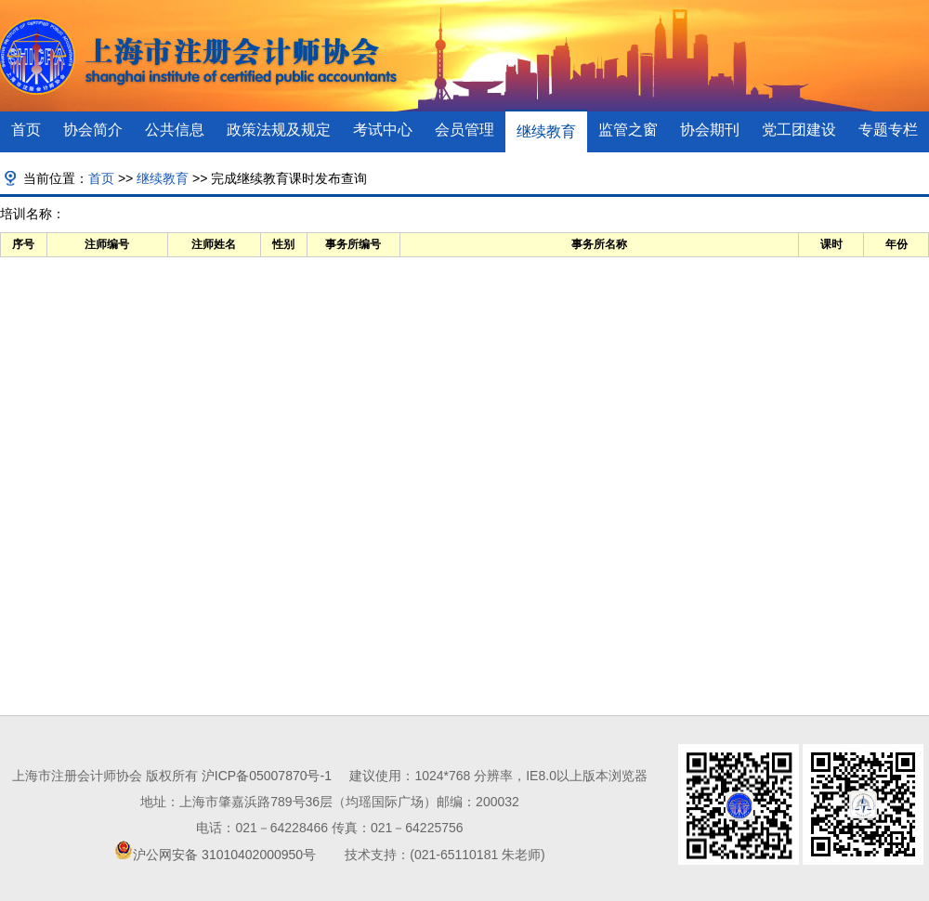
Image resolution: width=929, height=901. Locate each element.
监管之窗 (628, 129)
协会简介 (93, 129)
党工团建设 (799, 129)
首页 (26, 129)
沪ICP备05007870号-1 (267, 775)
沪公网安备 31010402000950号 (224, 854)
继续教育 (546, 131)
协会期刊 (709, 129)
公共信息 (174, 129)
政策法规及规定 (279, 129)
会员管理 (464, 129)
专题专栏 (888, 129)
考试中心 (382, 129)
